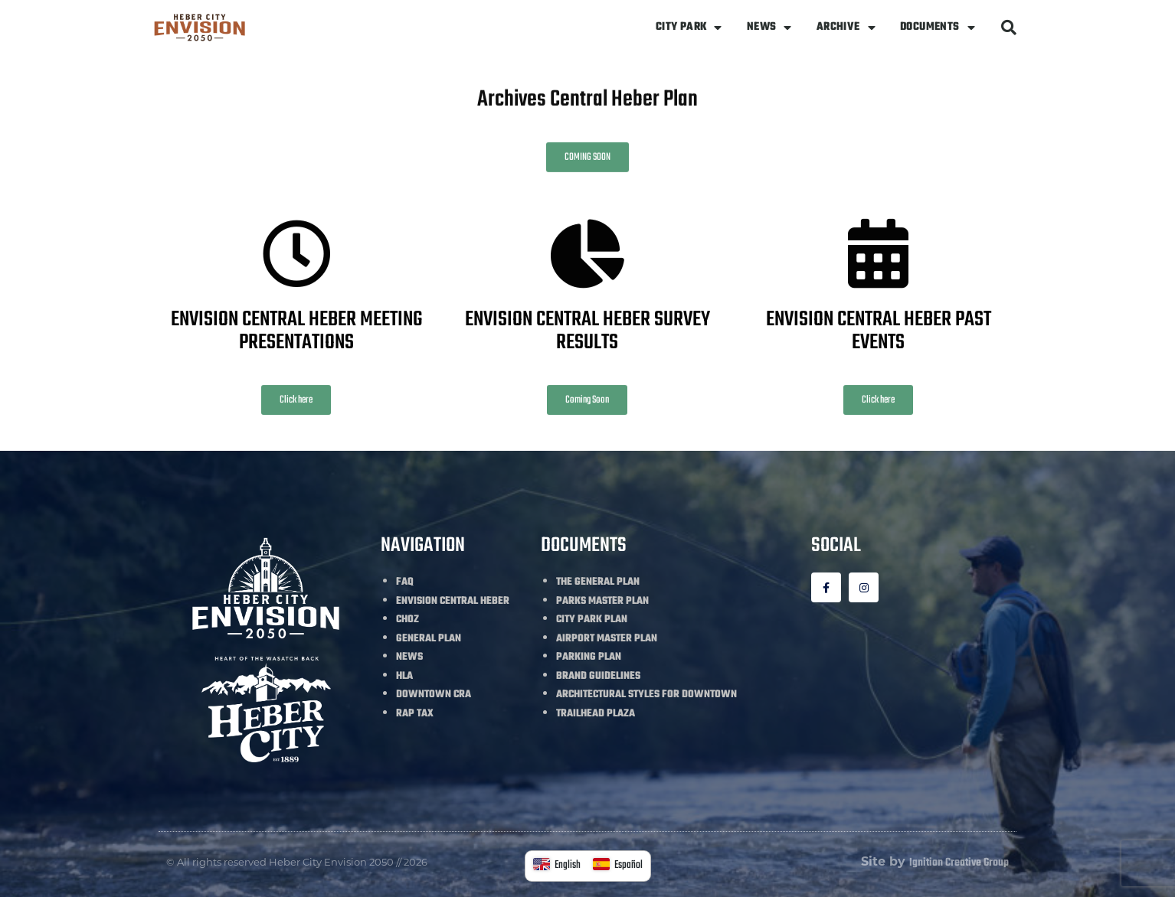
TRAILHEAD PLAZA (595, 714)
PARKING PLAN (588, 657)
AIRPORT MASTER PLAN (606, 639)
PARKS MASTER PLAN (602, 601)
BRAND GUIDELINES (598, 676)
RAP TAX (415, 714)
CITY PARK (689, 27)
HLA (404, 676)
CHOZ (407, 620)
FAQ (405, 582)
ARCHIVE (846, 27)
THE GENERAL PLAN (598, 582)
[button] (1008, 27)
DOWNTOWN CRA (433, 695)
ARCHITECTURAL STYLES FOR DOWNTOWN (646, 695)
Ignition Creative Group (959, 863)
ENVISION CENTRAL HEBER (452, 601)
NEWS (769, 27)
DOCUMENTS (937, 27)
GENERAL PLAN (428, 639)
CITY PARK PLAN (591, 620)
